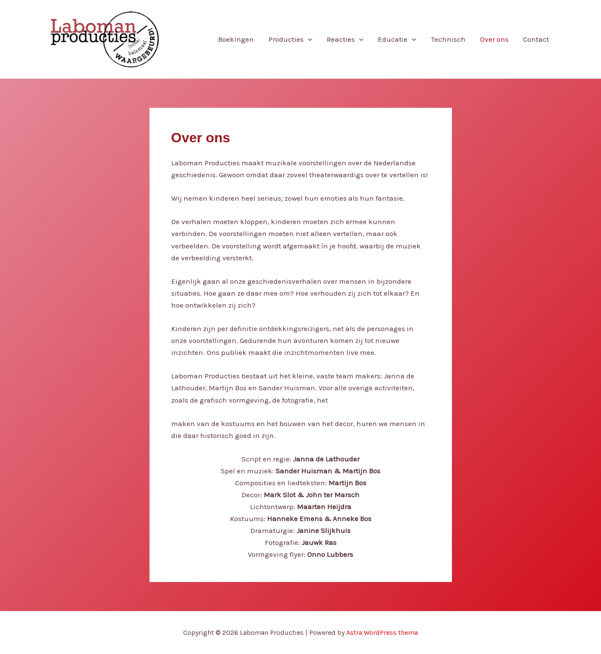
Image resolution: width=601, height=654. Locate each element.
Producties (290, 39)
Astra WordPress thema (382, 632)
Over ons (494, 39)
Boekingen (236, 39)
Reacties (345, 39)
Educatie (397, 39)
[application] (308, 39)
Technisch (448, 39)
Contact (536, 39)
